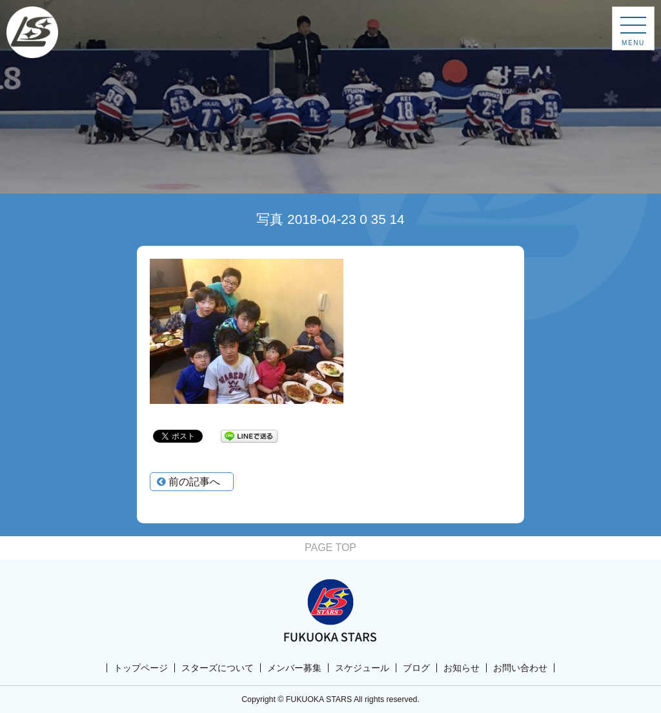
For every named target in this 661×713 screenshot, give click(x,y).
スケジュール (362, 668)
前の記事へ (188, 481)
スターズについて (217, 668)
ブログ (416, 668)
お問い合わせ (520, 668)
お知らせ (461, 668)
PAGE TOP (330, 547)
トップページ (141, 668)
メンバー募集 (294, 668)
